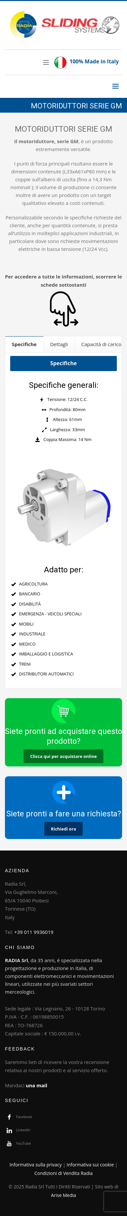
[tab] (24, 344)
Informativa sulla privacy (36, 1164)
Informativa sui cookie (90, 1164)
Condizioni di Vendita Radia (63, 1173)
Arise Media (63, 1195)
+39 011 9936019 (33, 932)
